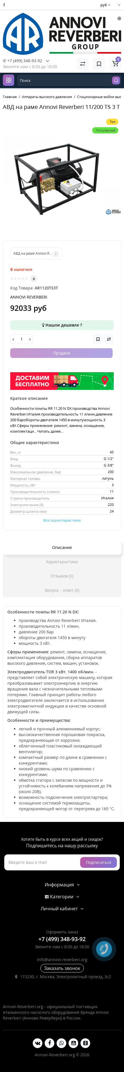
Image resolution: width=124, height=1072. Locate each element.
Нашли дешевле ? (62, 325)
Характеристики (62, 561)
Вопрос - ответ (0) (62, 590)
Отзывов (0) (62, 576)
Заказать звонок (62, 968)
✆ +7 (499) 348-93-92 (22, 60)
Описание (62, 547)
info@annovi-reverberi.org (62, 959)
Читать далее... (50, 431)
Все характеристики (62, 520)
